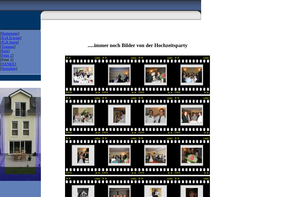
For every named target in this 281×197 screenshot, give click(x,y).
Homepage (9, 33)
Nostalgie (8, 68)
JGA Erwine (10, 38)
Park (5, 51)
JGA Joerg (9, 42)
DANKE (8, 64)
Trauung (7, 47)
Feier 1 (6, 55)
